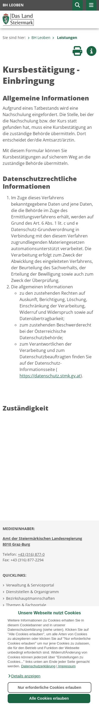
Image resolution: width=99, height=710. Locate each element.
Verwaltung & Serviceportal (30, 585)
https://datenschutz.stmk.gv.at (50, 376)
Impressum (67, 666)
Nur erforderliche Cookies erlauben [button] (49, 687)
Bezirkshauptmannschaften (30, 598)
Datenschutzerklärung (38, 666)
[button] (24, 676)
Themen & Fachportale (26, 604)
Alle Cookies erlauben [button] (49, 698)
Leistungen (64, 37)
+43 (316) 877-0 (31, 554)
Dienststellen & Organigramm (32, 591)
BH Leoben (39, 37)
